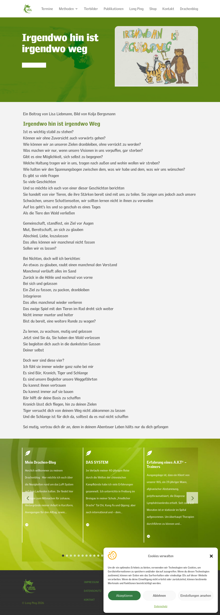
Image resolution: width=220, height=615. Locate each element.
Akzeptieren (124, 595)
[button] (211, 556)
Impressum (91, 582)
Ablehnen (159, 595)
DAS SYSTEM (97, 462)
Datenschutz (160, 606)
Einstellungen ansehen (195, 595)
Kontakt (89, 599)
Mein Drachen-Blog (40, 462)
